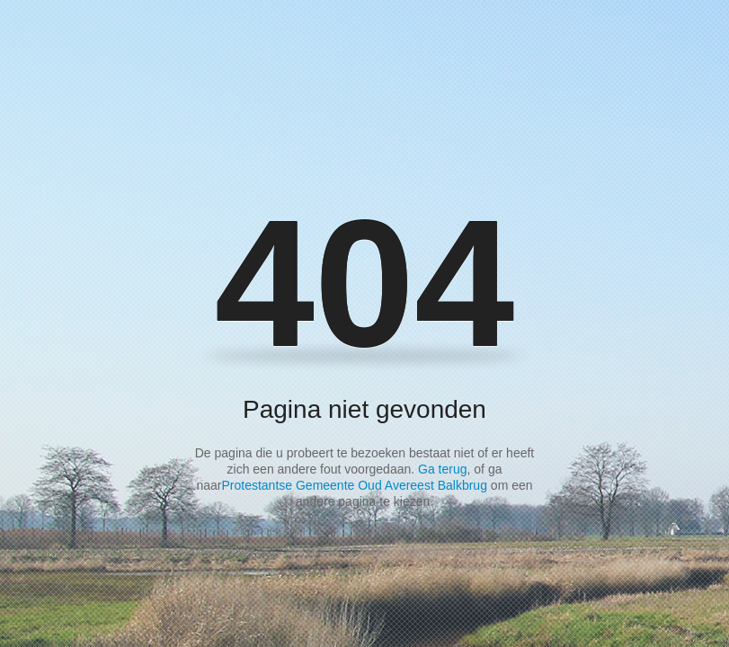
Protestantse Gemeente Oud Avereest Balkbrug (353, 485)
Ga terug (442, 469)
